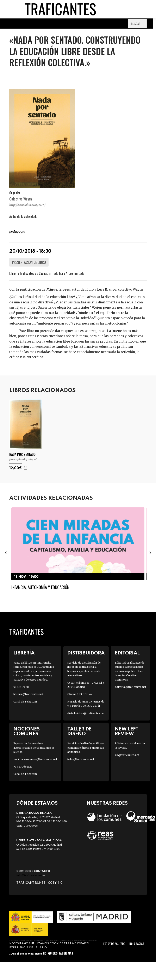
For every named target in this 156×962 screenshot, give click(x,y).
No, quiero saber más (58, 953)
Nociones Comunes (26, 731)
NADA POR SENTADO (22, 454)
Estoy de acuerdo (114, 943)
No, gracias (136, 943)
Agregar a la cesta (25, 468)
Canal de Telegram (25, 701)
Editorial (127, 653)
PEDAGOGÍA (17, 231)
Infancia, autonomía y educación (40, 587)
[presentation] (5, 552)
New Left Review (126, 731)
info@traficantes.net (30, 875)
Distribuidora (86, 653)
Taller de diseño (79, 731)
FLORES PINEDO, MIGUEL (23, 459)
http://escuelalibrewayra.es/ (27, 205)
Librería (24, 653)
